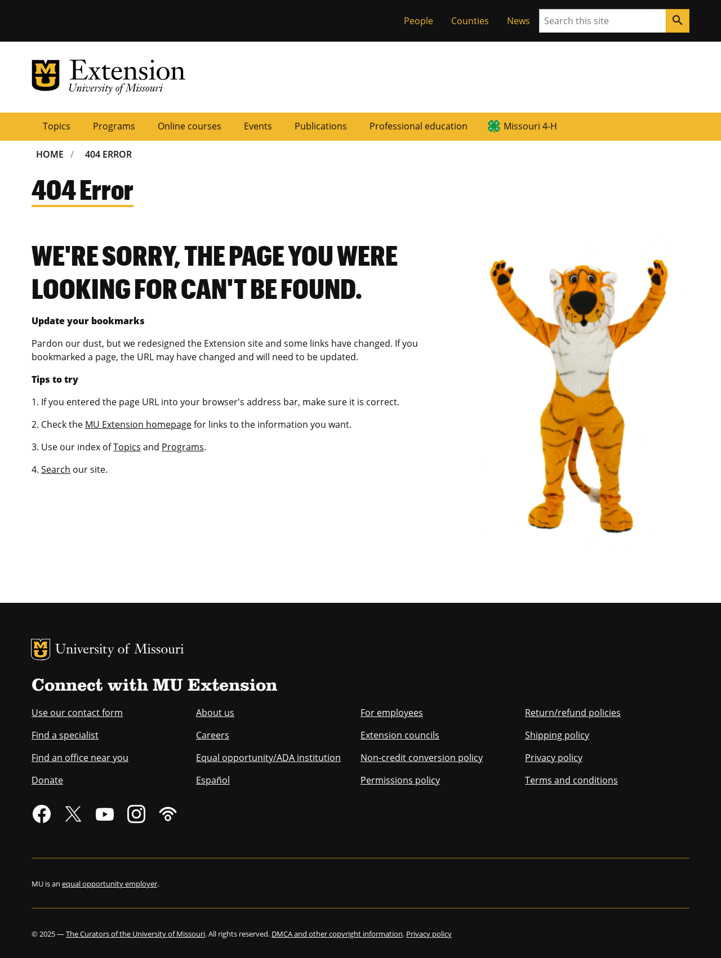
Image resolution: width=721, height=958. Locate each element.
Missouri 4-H (530, 126)
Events (258, 126)
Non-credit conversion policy (421, 757)
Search (55, 469)
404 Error (108, 154)
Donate (47, 780)
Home (50, 154)
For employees (391, 712)
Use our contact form (77, 712)
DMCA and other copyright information (337, 934)
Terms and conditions (571, 780)
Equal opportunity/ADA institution (268, 757)
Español (213, 780)
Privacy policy (553, 757)
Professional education (419, 126)
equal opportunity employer (109, 884)
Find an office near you (80, 757)
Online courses (189, 126)
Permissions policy (400, 780)
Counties (470, 21)
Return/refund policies (573, 712)
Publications (321, 126)
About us (215, 712)
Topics (56, 126)
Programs (114, 126)
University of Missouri (119, 650)
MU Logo (40, 649)
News (518, 21)
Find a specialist (65, 735)
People (418, 21)
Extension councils (399, 735)
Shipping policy (557, 735)
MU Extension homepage (138, 424)
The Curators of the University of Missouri (135, 934)
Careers (212, 735)
